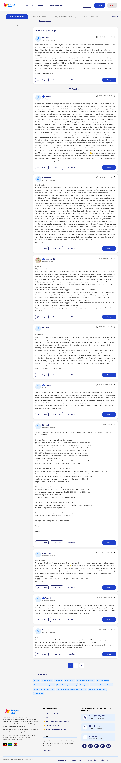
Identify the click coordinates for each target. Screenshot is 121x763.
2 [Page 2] (76, 666)
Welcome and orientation (97, 689)
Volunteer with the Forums (56, 730)
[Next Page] (81, 665)
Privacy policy (91, 760)
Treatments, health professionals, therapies (71, 689)
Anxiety (36, 680)
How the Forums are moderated (57, 721)
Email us (93, 736)
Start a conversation (17, 16)
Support (112, 5)
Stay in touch (47, 750)
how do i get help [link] (45, 21)
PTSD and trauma (103, 680)
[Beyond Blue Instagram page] (96, 749)
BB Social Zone (47, 680)
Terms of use (76, 760)
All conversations (38, 5)
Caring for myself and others (63, 17)
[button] (38, 80)
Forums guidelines (56, 5)
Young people (38, 693)
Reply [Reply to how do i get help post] (109, 80)
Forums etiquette (52, 725)
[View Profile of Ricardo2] (45, 37)
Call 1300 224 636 (97, 716)
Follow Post (57, 80)
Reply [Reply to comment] (109, 167)
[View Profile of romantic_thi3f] (50, 259)
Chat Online (94, 726)
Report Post (71, 80)
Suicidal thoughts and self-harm (101, 685)
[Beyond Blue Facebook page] (84, 749)
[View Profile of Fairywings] (49, 96)
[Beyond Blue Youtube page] (90, 749)
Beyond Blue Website (12, 711)
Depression (58, 680)
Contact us (62, 760)
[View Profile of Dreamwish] (46, 178)
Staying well (84, 685)
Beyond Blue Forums (11, 5)
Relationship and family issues (89, 17)
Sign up (99, 5)
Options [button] (113, 17)
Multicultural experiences (85, 680)
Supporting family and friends (44, 689)
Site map (104, 760)
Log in (87, 5)
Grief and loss (69, 680)
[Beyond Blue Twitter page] (102, 749)
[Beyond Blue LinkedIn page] (108, 749)
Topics (25, 5)
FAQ (47, 717)
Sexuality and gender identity (67, 685)
